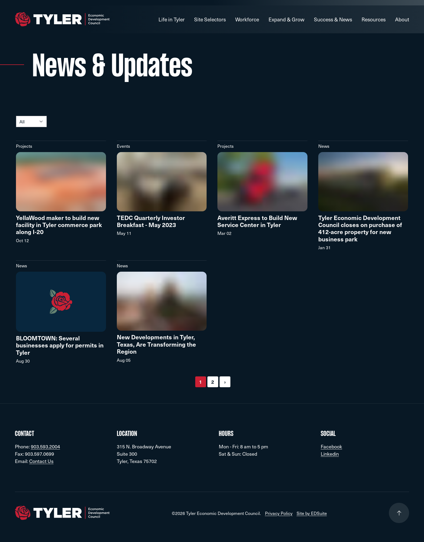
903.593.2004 (45, 446)
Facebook (331, 446)
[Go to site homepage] (62, 19)
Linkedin (330, 453)
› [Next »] (225, 381)
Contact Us (41, 461)
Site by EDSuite (312, 513)
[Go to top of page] (399, 513)
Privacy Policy (279, 513)
